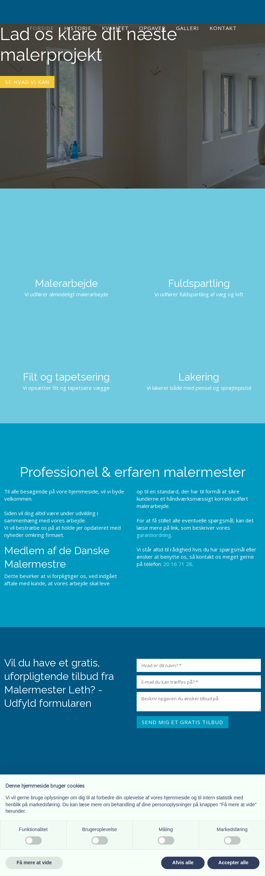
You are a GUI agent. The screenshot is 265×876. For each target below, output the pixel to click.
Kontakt (223, 28)
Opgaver (152, 28)
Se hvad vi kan (27, 81)
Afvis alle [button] (182, 862)
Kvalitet (115, 28)
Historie (77, 28)
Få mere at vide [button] (34, 862)
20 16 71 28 (177, 563)
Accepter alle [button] (233, 862)
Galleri (187, 28)
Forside (42, 28)
